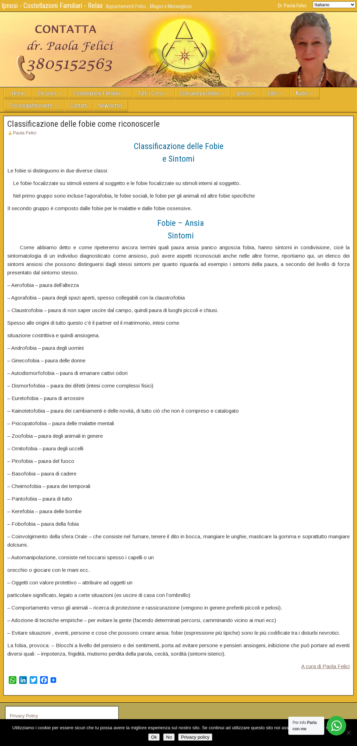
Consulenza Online (199, 93)
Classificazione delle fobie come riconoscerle (83, 124)
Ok (154, 737)
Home (18, 93)
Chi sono (47, 93)
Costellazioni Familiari (97, 93)
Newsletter (110, 105)
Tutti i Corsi (150, 93)
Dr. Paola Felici (292, 5)
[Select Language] (334, 4)
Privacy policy (195, 737)
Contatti (79, 105)
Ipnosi (242, 93)
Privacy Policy (24, 715)
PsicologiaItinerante (30, 105)
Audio (301, 93)
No (169, 737)
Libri (272, 93)
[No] (348, 732)
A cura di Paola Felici (325, 666)
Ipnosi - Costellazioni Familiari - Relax (52, 5)
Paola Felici (24, 132)
